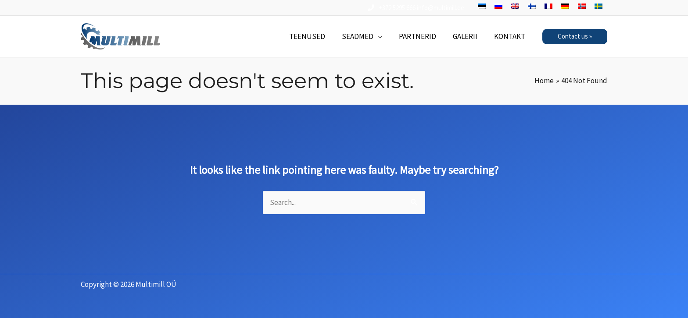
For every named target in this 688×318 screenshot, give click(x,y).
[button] (574, 36)
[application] (384, 36)
